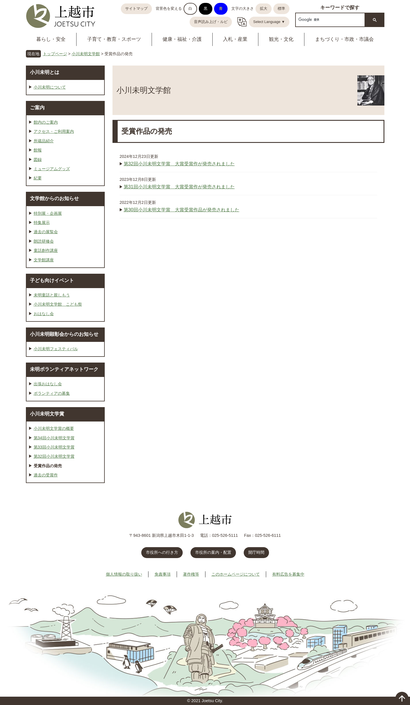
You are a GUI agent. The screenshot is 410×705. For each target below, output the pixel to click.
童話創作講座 (46, 250)
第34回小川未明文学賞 (54, 438)
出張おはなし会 (48, 384)
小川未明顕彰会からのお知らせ (64, 334)
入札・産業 (235, 39)
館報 (38, 150)
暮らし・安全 (51, 39)
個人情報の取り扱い (124, 574)
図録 (38, 159)
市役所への (162, 552)
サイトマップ (136, 9)
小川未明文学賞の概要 (54, 428)
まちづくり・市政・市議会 (344, 39)
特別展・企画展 (48, 213)
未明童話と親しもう (52, 295)
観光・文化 (281, 39)
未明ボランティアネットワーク (64, 369)
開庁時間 (256, 552)
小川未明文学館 (86, 53)
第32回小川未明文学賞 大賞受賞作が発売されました (179, 163)
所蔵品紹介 (44, 141)
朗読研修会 (44, 241)
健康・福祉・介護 (182, 39)
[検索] (329, 20)
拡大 (263, 9)
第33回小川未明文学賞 (54, 447)
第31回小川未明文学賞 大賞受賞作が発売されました (179, 186)
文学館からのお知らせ (54, 198)
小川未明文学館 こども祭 (58, 304)
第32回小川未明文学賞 (54, 456)
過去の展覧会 (46, 231)
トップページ (55, 53)
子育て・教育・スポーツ (114, 39)
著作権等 (191, 574)
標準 (281, 9)
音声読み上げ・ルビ (211, 22)
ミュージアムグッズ (52, 168)
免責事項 (163, 574)
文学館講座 (44, 260)
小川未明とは (44, 72)
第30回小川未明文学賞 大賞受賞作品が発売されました (181, 209)
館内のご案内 (46, 122)
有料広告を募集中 (288, 574)
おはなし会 (44, 313)
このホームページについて (235, 574)
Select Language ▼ (269, 22)
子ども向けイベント (52, 280)
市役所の (213, 552)
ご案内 (37, 107)
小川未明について (50, 87)
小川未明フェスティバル (56, 348)
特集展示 (42, 222)
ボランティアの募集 (52, 393)
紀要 (38, 178)
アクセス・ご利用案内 (54, 131)
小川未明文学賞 (47, 414)
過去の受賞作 (46, 475)
